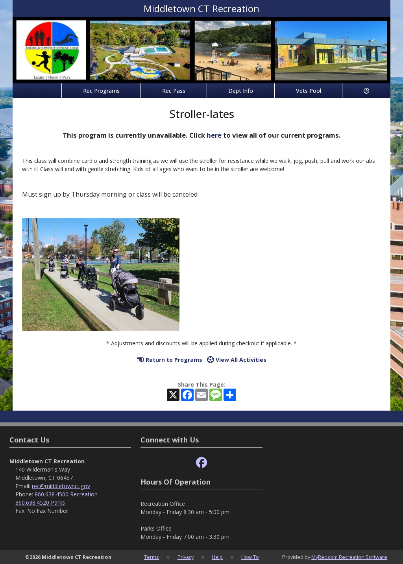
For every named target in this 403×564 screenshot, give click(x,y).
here (214, 135)
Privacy (185, 556)
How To (250, 556)
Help (217, 556)
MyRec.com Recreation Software (349, 556)
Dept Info (240, 90)
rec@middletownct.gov (61, 486)
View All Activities (236, 359)
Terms (151, 556)
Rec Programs (101, 90)
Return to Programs (169, 359)
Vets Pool (308, 90)
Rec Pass (173, 90)
